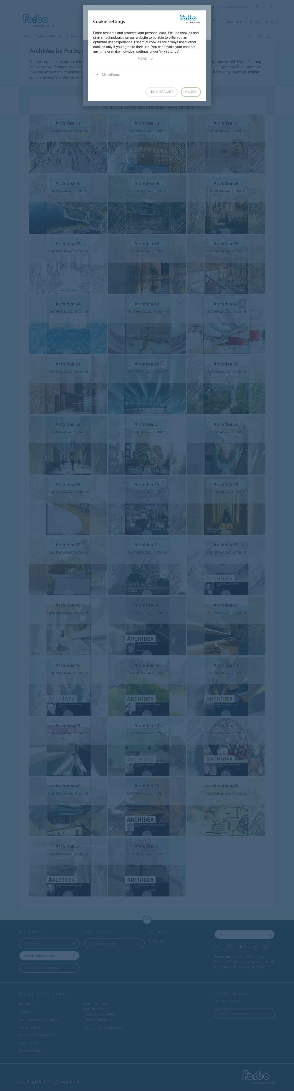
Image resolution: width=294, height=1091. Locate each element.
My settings (106, 74)
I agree (191, 92)
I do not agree (161, 92)
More (145, 59)
